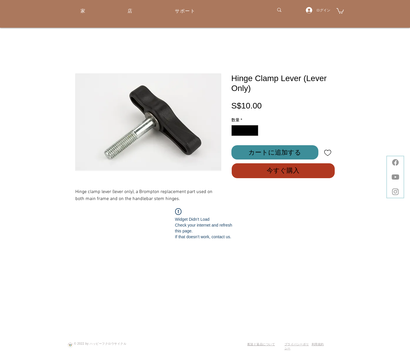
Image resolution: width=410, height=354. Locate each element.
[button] (340, 11)
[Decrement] (236, 130)
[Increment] (253, 130)
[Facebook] (395, 162)
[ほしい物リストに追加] (328, 152)
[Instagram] (395, 191)
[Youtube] (395, 177)
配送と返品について (261, 344)
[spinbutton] (245, 130)
